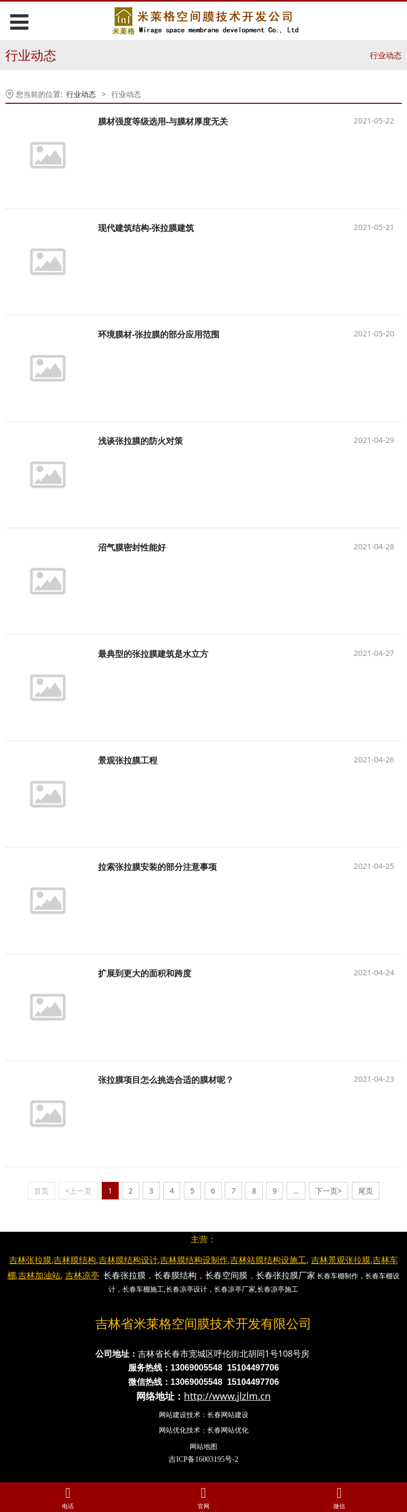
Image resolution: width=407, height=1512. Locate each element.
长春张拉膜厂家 (285, 1275)
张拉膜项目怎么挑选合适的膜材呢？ (166, 1080)
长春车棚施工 (143, 1289)
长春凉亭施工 (277, 1289)
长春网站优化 (228, 1430)
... (296, 1191)
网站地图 (203, 1446)
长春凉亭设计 (186, 1289)
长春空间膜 (226, 1275)
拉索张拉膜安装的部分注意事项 (157, 867)
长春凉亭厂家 (234, 1289)
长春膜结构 (175, 1275)
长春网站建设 (228, 1414)
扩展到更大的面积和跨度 (144, 973)
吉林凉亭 (82, 1275)
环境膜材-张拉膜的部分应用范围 (158, 334)
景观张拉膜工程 (127, 760)
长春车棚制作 (337, 1275)
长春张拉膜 (124, 1275)
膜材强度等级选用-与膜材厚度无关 (163, 121)
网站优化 (173, 1430)
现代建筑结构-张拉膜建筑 (146, 228)
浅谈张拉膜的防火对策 (140, 441)
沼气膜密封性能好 (132, 547)
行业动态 (386, 55)
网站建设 (173, 1414)
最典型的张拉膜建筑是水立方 (153, 654)
